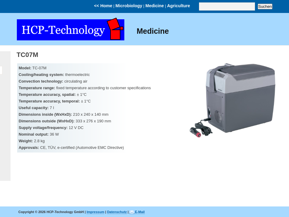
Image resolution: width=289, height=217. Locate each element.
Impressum (95, 212)
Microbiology (129, 5)
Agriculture (178, 5)
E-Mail (139, 212)
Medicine (154, 5)
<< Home (103, 5)
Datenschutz (117, 212)
